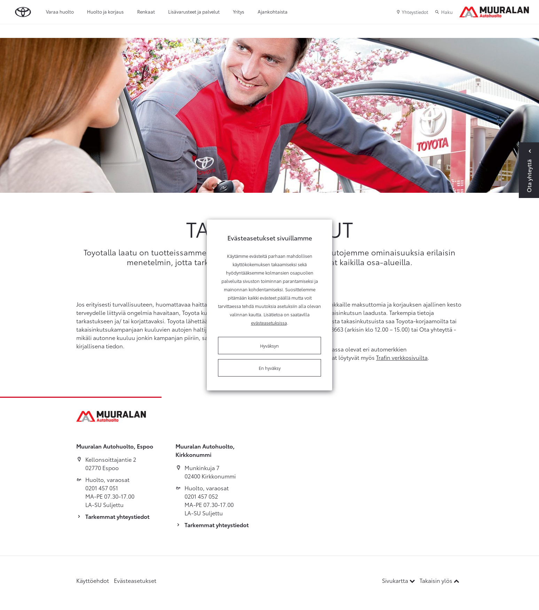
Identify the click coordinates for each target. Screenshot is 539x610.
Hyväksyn (269, 345)
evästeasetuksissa (269, 322)
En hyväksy (270, 368)
